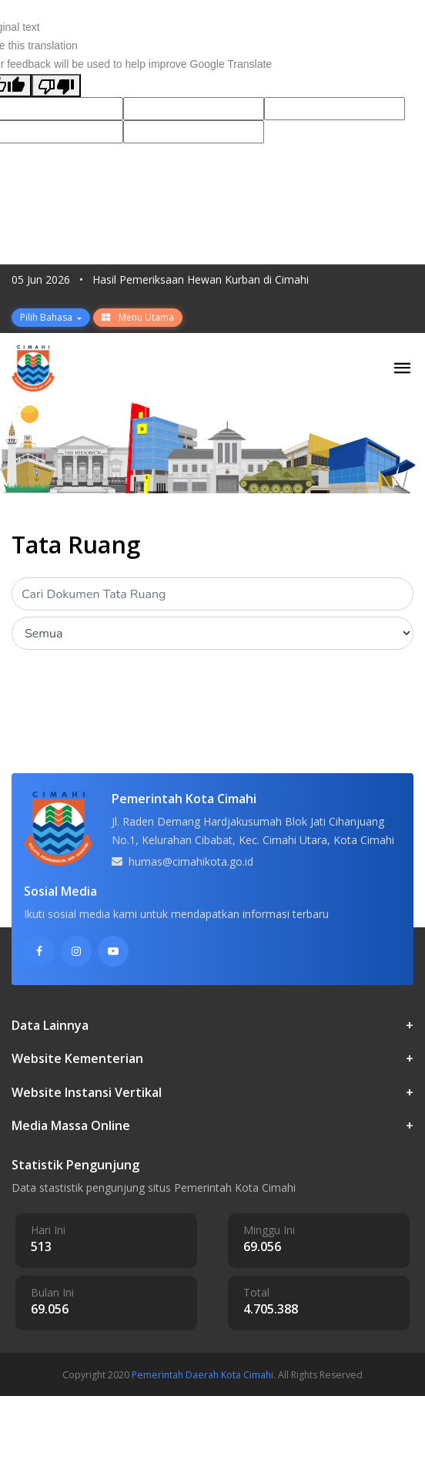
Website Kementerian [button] (212, 1058)
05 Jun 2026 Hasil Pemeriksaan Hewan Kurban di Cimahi (160, 279)
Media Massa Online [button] (212, 1125)
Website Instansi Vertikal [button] (212, 1092)
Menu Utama (138, 317)
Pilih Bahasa (47, 317)
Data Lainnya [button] (212, 1025)
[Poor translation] (56, 85)
